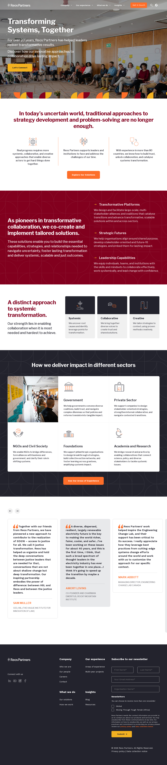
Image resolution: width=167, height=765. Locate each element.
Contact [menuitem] (63, 682)
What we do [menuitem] (102, 5)
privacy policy (126, 726)
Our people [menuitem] (64, 672)
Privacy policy (118, 751)
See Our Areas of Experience (83, 481)
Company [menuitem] (65, 5)
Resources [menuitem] (90, 704)
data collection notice (144, 726)
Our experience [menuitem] (83, 5)
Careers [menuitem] (63, 677)
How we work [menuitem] (66, 704)
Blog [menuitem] (87, 699)
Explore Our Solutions (83, 175)
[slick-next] (17, 511)
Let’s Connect (19, 67)
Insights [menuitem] (118, 5)
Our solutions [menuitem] (65, 699)
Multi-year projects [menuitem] (94, 672)
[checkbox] (135, 707)
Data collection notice (136, 751)
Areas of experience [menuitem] (95, 667)
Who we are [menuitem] (65, 667)
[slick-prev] (10, 511)
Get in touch (139, 5)
